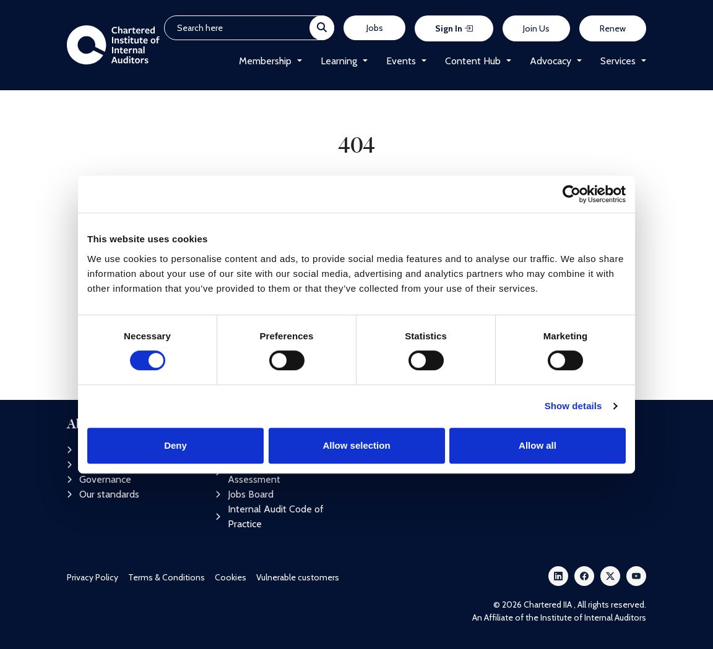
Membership (265, 61)
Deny (175, 445)
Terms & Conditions (166, 577)
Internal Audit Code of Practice (269, 516)
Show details (573, 406)
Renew (613, 28)
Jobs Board (244, 494)
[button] (297, 61)
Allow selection (356, 445)
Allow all (537, 445)
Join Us (536, 28)
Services (618, 61)
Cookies (230, 577)
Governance (99, 479)
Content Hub (473, 61)
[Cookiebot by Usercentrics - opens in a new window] (571, 194)
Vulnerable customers (297, 577)
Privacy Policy (92, 577)
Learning (339, 61)
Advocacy (550, 61)
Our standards (103, 494)
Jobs (374, 27)
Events (401, 61)
